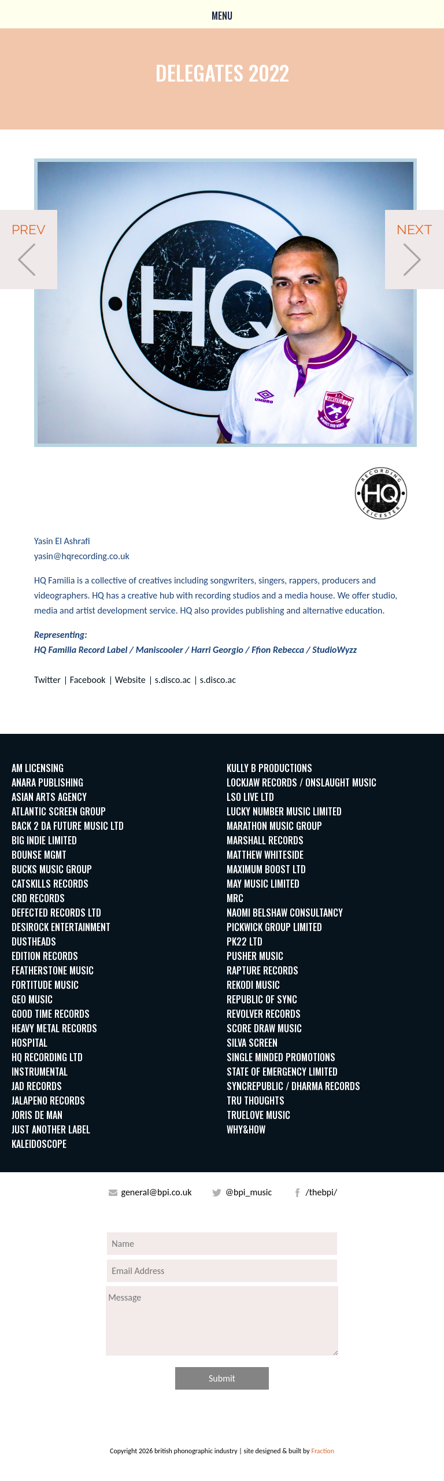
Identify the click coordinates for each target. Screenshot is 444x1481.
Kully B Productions (269, 768)
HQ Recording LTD (47, 1057)
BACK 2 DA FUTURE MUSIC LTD (68, 826)
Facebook (88, 679)
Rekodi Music (253, 985)
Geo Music (32, 999)
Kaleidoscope (39, 1144)
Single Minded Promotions (281, 1057)
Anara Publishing (47, 782)
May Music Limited (263, 883)
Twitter (47, 679)
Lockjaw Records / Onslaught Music (301, 782)
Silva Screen (252, 1042)
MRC (235, 898)
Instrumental (40, 1071)
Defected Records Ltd (56, 912)
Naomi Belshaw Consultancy (285, 912)
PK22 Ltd (244, 941)
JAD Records (37, 1086)
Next (414, 229)
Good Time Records (51, 1014)
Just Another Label (51, 1129)
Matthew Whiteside (265, 855)
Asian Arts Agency (49, 797)
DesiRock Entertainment (61, 927)
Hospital (29, 1042)
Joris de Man (37, 1115)
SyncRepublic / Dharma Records (293, 1086)
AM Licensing (38, 768)
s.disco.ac (173, 679)
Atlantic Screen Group (59, 811)
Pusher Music (255, 956)
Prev (29, 229)
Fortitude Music (45, 985)
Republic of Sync (262, 999)
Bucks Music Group (52, 869)
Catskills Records (50, 883)
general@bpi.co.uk (155, 1192)
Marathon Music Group (274, 826)
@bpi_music (247, 1192)
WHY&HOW (246, 1129)
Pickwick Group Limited (274, 927)
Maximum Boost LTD (266, 869)
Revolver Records (264, 1014)
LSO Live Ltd (250, 797)
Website (130, 679)
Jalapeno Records (48, 1100)
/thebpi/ (320, 1192)
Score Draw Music (264, 1028)
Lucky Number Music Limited (284, 811)
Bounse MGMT (39, 855)
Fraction (322, 1451)
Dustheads (34, 941)
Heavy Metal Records (54, 1028)
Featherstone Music (53, 970)
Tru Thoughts (255, 1100)
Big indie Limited (44, 840)
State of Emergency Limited (282, 1071)
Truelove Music (258, 1115)
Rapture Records (262, 970)
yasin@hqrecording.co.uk (82, 556)
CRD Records (38, 898)
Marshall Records (265, 840)
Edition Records (45, 956)
